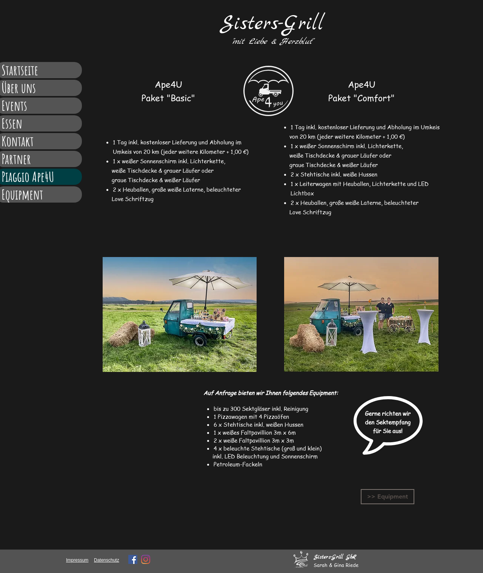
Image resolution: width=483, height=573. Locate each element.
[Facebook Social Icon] (132, 559)
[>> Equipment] (387, 496)
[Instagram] (145, 559)
